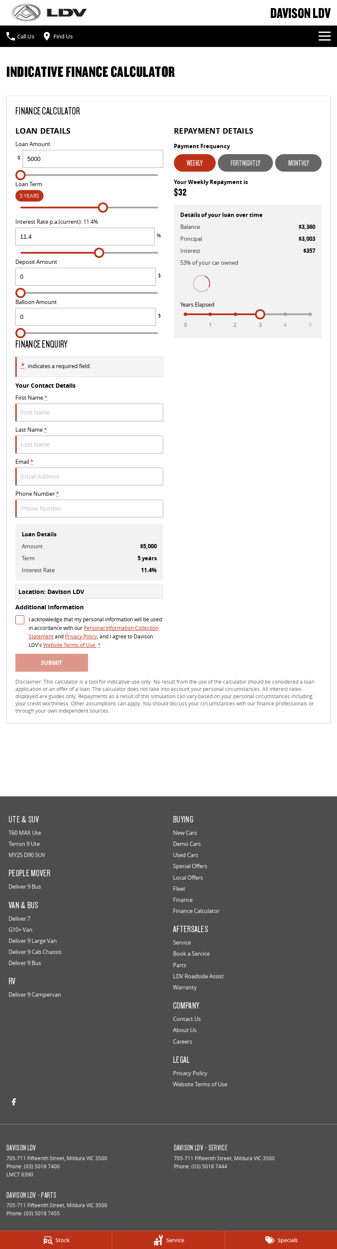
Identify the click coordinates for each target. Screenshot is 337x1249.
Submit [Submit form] (51, 663)
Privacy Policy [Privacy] (81, 636)
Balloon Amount (89, 312)
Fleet (179, 888)
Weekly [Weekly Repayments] (194, 162)
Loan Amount (89, 154)
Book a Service (191, 953)
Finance (183, 900)
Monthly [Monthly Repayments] (298, 162)
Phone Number (89, 504)
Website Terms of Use (200, 1084)
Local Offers (188, 877)
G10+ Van (20, 929)
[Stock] (56, 1240)
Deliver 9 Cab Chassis (35, 952)
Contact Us (187, 1019)
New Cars (185, 833)
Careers (182, 1041)
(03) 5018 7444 (209, 1166)
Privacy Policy (190, 1073)
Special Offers (190, 866)
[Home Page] (49, 12)
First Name (89, 407)
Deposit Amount (89, 272)
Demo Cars (187, 844)
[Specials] (281, 1240)
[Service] (168, 1240)
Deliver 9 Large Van (33, 941)
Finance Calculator (196, 911)
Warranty (185, 987)
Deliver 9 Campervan (35, 994)
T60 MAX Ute (25, 833)
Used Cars (185, 855)
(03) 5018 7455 (42, 1213)
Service (182, 942)
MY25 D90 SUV (27, 855)
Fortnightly (245, 162)
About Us (184, 1030)
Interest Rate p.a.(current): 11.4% (89, 232)
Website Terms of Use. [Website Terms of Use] (70, 645)
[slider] (20, 175)
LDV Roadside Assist (198, 976)
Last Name (89, 439)
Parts (179, 965)
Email (89, 472)
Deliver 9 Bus (25, 886)
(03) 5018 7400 (42, 1166)
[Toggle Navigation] (325, 36)
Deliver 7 (19, 918)
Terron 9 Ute (24, 844)
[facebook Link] (14, 1102)
